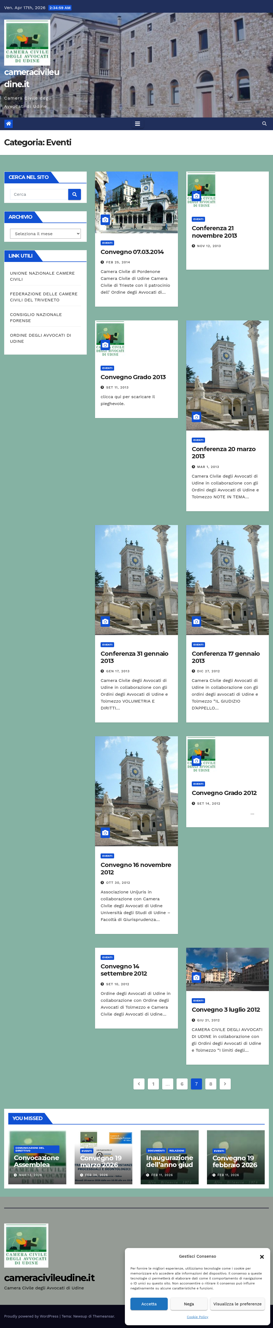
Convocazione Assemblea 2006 (36, 1165)
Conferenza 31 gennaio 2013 (134, 657)
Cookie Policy (197, 1317)
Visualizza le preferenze (237, 1304)
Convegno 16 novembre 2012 (136, 868)
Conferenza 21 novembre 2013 (214, 231)
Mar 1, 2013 (208, 467)
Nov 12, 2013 (209, 246)
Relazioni (176, 1150)
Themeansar (103, 1316)
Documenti (156, 1150)
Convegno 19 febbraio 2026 (234, 1161)
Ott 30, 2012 (118, 883)
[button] (262, 1256)
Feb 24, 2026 (96, 1175)
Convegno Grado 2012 (224, 793)
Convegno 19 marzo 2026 (101, 1161)
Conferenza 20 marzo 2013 (224, 452)
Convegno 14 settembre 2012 (124, 970)
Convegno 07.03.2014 (132, 252)
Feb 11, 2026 (162, 1175)
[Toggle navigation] (138, 124)
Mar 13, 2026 (30, 1175)
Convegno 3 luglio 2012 (226, 1009)
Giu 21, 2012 (208, 1020)
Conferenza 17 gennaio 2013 (226, 657)
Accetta (149, 1304)
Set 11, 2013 (117, 387)
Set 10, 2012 (117, 984)
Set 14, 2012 (209, 803)
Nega (189, 1304)
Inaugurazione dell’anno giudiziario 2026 (169, 1165)
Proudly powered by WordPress (32, 1316)
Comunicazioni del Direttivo (29, 1149)
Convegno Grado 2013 (133, 377)
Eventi (107, 242)
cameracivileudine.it (49, 1278)
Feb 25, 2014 (118, 262)
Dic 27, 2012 (208, 671)
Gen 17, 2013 (118, 671)
